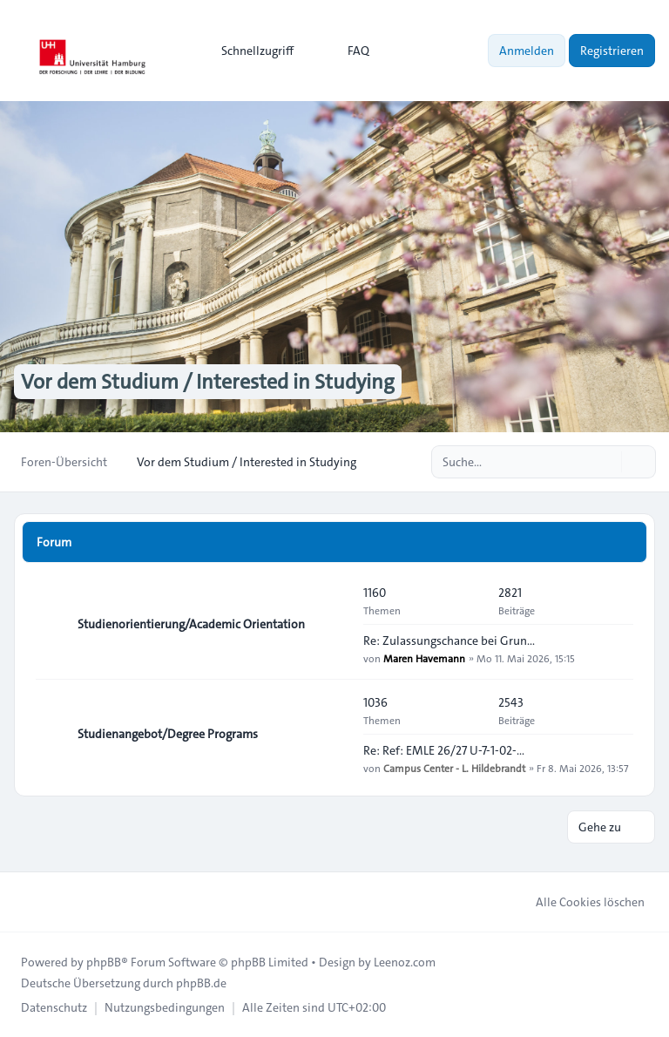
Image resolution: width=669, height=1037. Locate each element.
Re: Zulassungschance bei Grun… (449, 640)
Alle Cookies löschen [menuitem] (579, 902)
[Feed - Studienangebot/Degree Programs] (334, 734)
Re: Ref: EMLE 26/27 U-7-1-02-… (443, 750)
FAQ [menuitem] (347, 50)
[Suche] (606, 462)
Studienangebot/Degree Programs (168, 733)
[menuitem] (249, 50)
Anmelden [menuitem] (526, 50)
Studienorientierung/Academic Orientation (191, 624)
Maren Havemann (424, 658)
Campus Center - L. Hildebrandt (454, 768)
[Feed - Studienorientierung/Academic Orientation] (334, 624)
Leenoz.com (405, 962)
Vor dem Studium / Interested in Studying (208, 382)
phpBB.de (201, 983)
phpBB (103, 962)
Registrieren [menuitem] (612, 50)
